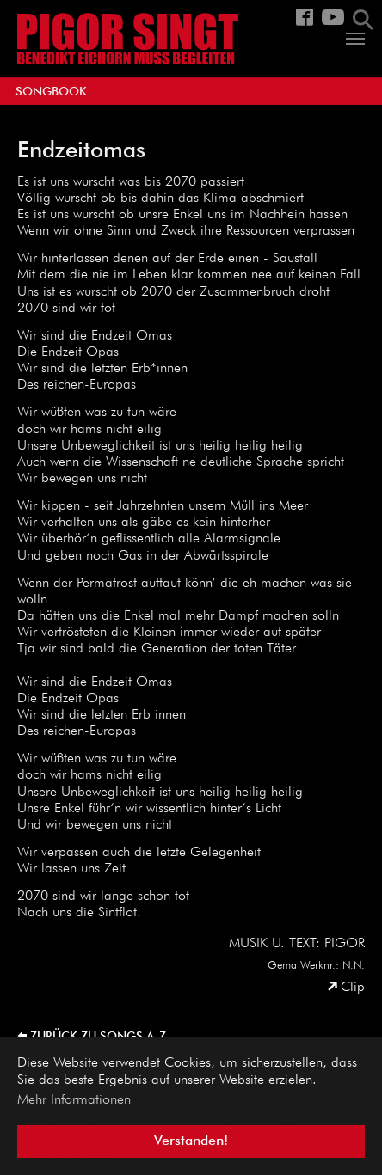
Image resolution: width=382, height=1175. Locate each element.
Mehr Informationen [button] (74, 1100)
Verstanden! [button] (191, 1141)
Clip (353, 987)
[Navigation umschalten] (355, 38)
